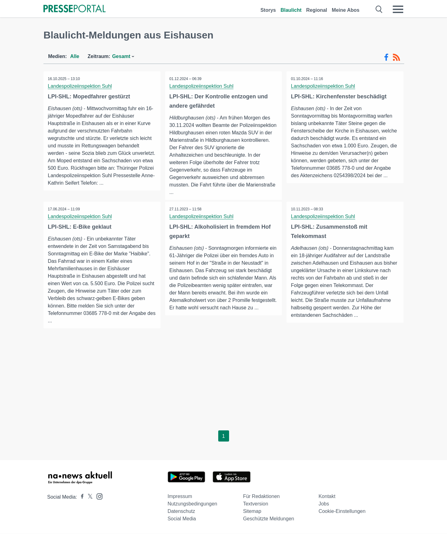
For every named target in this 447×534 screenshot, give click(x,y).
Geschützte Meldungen (268, 519)
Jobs (323, 504)
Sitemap (252, 511)
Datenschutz (181, 511)
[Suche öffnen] (379, 9)
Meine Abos (345, 10)
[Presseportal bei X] (88, 497)
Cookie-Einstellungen (341, 511)
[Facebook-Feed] (386, 57)
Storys (268, 10)
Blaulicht (291, 10)
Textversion (255, 504)
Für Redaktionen (261, 496)
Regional (316, 10)
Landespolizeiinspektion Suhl (80, 86)
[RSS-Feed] (396, 57)
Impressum (180, 496)
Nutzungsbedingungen (192, 504)
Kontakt (326, 496)
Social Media (182, 519)
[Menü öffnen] (398, 9)
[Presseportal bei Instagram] (97, 496)
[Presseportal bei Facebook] (80, 497)
